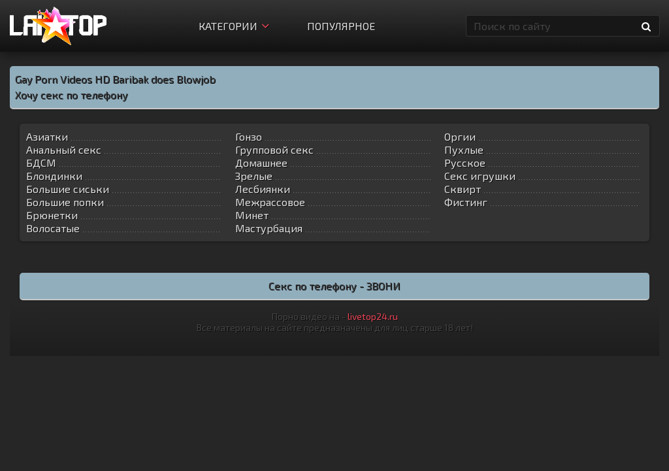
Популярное (341, 26)
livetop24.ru (373, 316)
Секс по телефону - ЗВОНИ (334, 285)
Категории (234, 26)
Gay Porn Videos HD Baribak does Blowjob (115, 79)
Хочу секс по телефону (71, 94)
